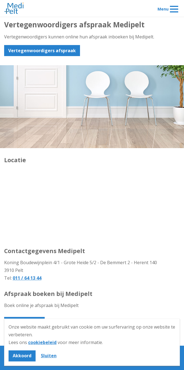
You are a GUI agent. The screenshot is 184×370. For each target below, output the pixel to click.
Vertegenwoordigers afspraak (42, 51)
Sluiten (49, 356)
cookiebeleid (42, 342)
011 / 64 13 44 (27, 278)
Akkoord (22, 356)
